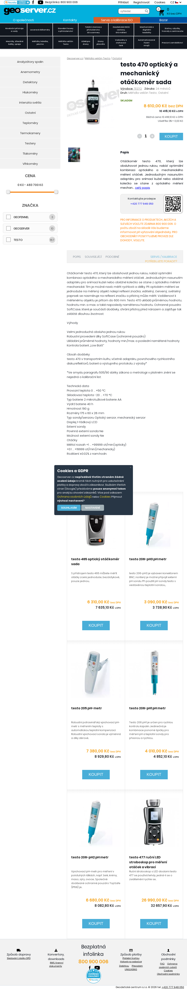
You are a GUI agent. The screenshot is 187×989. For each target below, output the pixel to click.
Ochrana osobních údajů (74, 497)
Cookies (105, 497)
